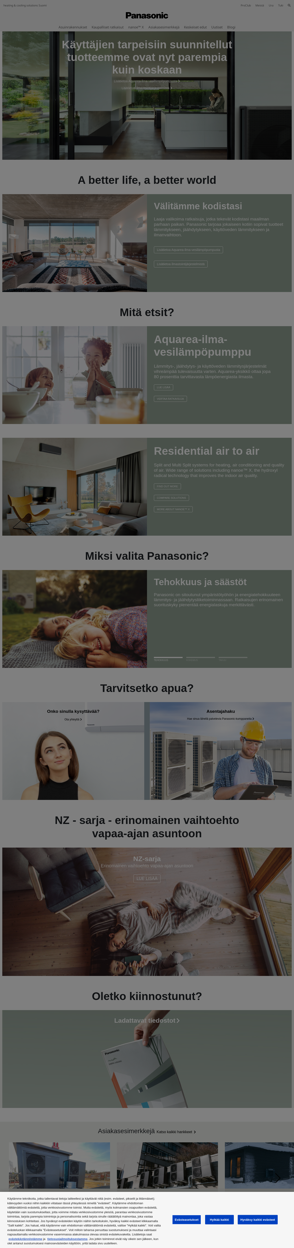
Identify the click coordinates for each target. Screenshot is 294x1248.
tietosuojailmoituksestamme (67, 1239)
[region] (147, 1220)
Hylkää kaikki (219, 1219)
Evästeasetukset (187, 1219)
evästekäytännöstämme (25, 1239)
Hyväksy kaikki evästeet (257, 1219)
